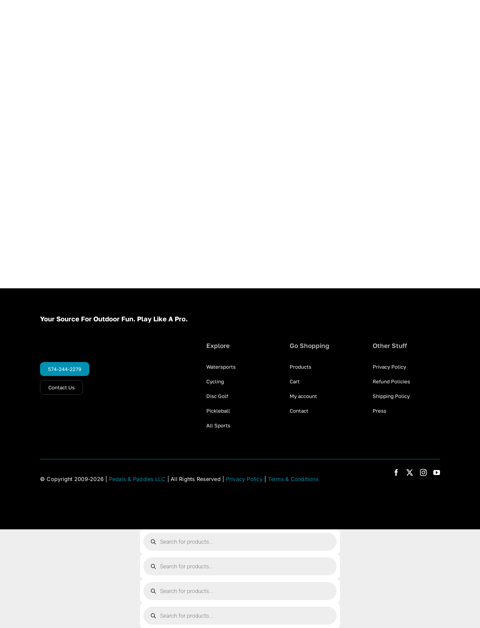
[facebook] (396, 472)
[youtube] (436, 472)
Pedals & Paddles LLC (137, 479)
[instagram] (423, 472)
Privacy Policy (244, 479)
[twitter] (409, 472)
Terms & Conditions (293, 479)
